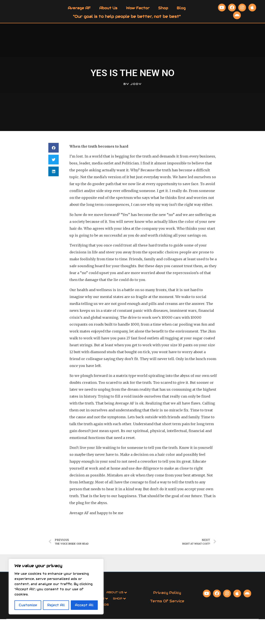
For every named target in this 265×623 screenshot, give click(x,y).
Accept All (84, 605)
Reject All (56, 605)
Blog (181, 10)
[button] (53, 152)
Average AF (79, 10)
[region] (56, 586)
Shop (163, 10)
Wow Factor (138, 10)
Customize (28, 605)
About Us (108, 10)
